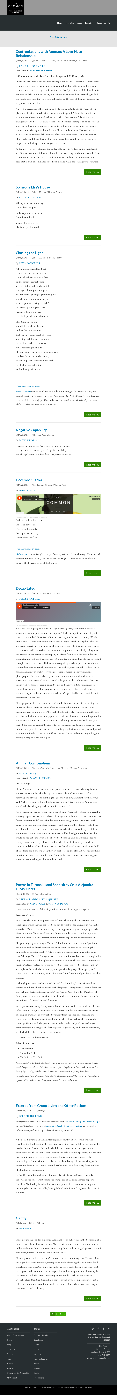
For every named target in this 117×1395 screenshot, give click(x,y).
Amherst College (31, 1387)
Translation (82, 61)
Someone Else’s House (33, 187)
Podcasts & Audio (41, 1335)
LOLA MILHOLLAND (30, 1116)
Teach (9, 1359)
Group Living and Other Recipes (83, 1121)
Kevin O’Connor (23, 391)
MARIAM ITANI (28, 773)
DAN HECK (25, 1228)
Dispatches (38, 1340)
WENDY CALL (37, 903)
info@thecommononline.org (98, 1358)
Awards (10, 1368)
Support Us (101, 23)
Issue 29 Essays (70, 61)
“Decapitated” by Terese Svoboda (38, 625)
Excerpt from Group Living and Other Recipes (51, 1105)
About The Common (15, 1335)
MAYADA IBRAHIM (41, 70)
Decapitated (25, 588)
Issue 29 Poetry (48, 192)
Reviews (37, 1368)
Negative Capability (32, 430)
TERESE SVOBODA (29, 598)
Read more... (92, 171)
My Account (12, 1378)
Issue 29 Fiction (53, 593)
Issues (79, 23)
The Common (104, 1346)
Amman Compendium (33, 763)
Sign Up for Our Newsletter (18, 1373)
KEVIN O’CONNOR (29, 263)
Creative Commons (48, 1387)
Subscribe (70, 23)
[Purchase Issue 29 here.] (28, 385)
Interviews (38, 1354)
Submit (10, 1363)
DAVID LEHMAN (28, 440)
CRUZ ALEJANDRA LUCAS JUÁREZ (38, 899)
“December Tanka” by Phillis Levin (38, 517)
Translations (39, 1378)
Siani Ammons (58, 37)
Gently (21, 1218)
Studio (36, 1373)
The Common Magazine (22, 517)
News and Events (41, 1359)
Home (59, 23)
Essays (52, 61)
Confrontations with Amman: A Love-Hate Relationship (49, 53)
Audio (36, 485)
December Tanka (29, 480)
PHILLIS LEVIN (27, 490)
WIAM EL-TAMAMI (40, 777)
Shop (9, 1345)
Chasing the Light (29, 253)
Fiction (43, 593)
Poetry (59, 192)
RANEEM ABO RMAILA (32, 66)
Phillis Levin (21, 554)
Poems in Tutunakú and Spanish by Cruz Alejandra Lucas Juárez (54, 887)
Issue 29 (59, 61)
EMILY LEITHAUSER (30, 197)
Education (89, 23)
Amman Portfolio (41, 61)
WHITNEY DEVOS (58, 903)
